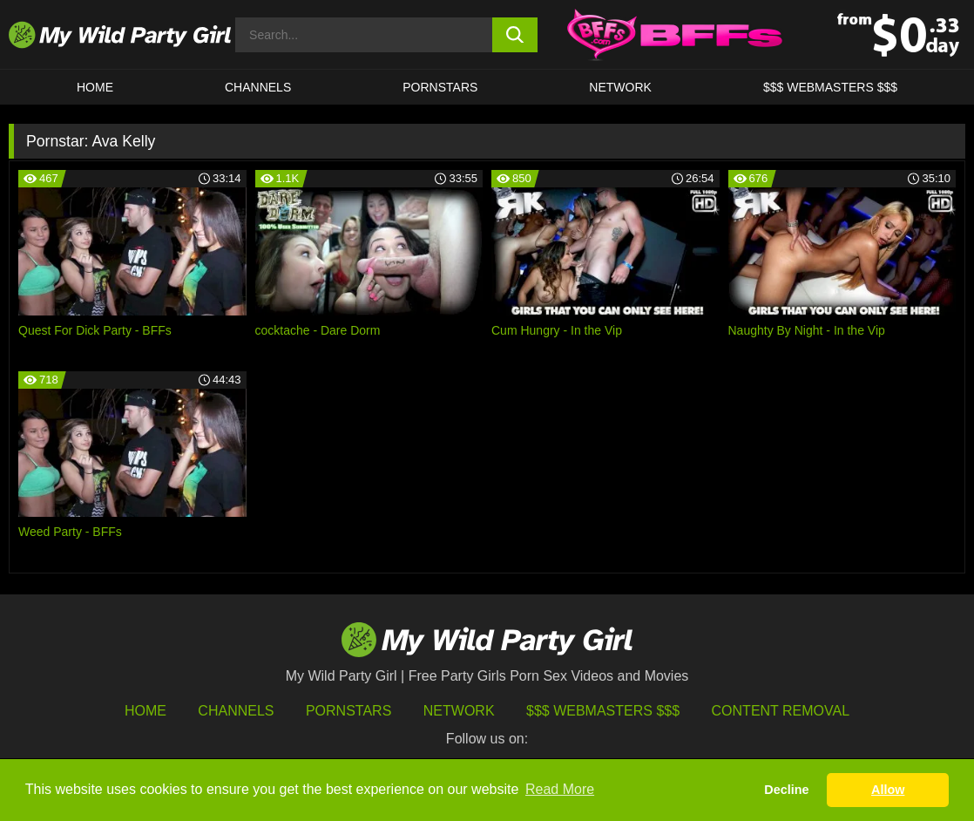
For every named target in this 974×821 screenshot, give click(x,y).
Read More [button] (559, 789)
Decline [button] (786, 790)
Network (620, 87)
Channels (236, 710)
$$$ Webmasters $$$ (603, 710)
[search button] (515, 34)
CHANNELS (258, 87)
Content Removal (781, 710)
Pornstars (439, 87)
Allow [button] (887, 790)
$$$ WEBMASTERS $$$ (830, 87)
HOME (95, 87)
